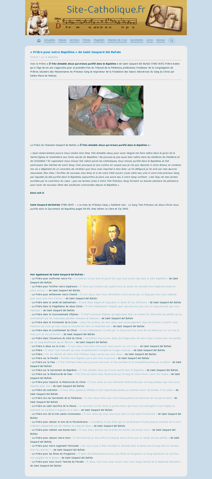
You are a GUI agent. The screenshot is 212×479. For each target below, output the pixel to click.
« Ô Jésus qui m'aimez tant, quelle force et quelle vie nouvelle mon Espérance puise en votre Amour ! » (103, 288)
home (39, 41)
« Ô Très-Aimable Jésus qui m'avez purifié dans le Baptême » (111, 370)
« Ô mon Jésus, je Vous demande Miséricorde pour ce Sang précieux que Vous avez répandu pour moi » (105, 384)
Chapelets (99, 40)
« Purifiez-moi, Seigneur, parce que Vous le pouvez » (88, 358)
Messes (62, 40)
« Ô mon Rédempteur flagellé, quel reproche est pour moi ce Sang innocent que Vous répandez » (105, 308)
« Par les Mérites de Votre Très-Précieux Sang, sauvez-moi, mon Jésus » (83, 354)
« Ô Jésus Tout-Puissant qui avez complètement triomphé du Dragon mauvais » (88, 350)
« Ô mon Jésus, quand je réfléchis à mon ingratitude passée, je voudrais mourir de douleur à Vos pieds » (116, 390)
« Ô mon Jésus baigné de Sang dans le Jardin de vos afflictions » (113, 302)
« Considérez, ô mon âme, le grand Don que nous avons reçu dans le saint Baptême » (120, 279)
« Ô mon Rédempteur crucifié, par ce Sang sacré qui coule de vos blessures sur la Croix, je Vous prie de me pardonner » (104, 332)
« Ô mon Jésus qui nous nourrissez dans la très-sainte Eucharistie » (119, 414)
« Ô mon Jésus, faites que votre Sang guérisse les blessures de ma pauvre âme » (128, 398)
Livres (149, 40)
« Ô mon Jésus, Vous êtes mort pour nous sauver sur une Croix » (102, 346)
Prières (86, 40)
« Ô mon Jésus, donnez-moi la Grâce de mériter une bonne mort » (114, 430)
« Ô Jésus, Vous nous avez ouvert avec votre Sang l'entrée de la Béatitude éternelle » (132, 462)
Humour (160, 40)
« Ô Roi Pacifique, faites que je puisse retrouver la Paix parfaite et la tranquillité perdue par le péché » (114, 362)
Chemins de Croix (117, 40)
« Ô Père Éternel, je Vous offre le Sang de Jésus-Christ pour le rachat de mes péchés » (120, 438)
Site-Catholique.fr (106, 10)
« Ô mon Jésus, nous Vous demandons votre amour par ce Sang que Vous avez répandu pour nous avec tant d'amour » (103, 296)
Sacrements (136, 40)
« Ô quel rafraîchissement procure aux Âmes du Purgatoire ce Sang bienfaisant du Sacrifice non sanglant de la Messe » (104, 456)
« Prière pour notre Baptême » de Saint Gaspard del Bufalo (75, 52)
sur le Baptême (49, 57)
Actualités (49, 40)
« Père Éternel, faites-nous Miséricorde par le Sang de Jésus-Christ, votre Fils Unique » (121, 374)
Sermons (74, 40)
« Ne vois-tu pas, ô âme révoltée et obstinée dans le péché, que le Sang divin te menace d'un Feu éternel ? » (104, 448)
